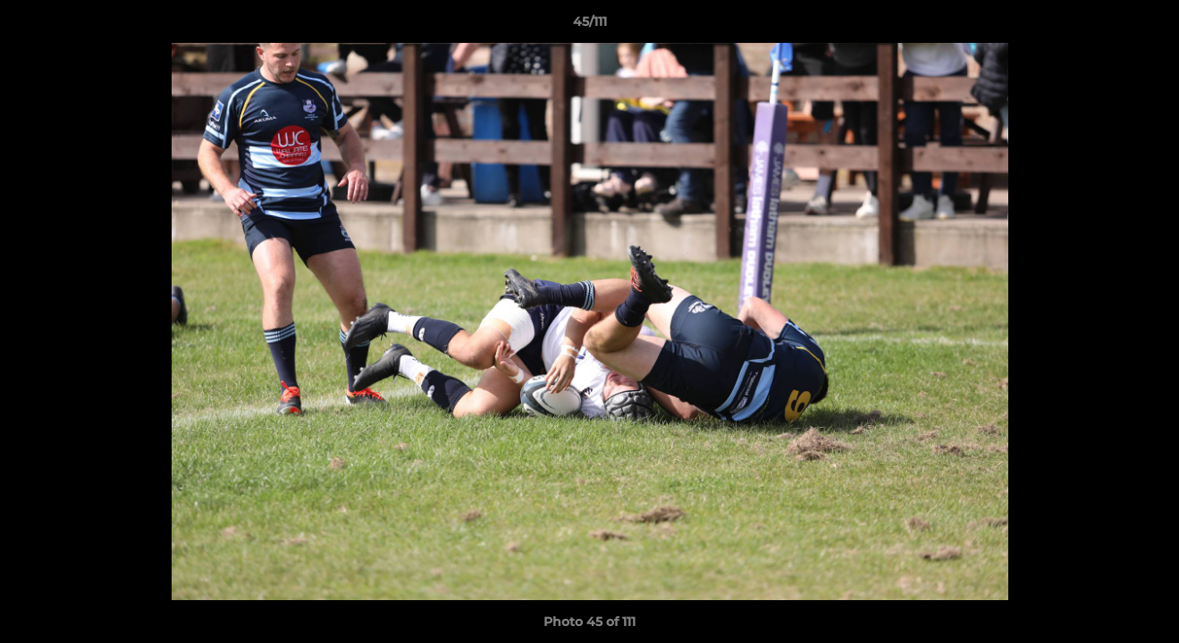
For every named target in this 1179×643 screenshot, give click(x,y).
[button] (1147, 26)
